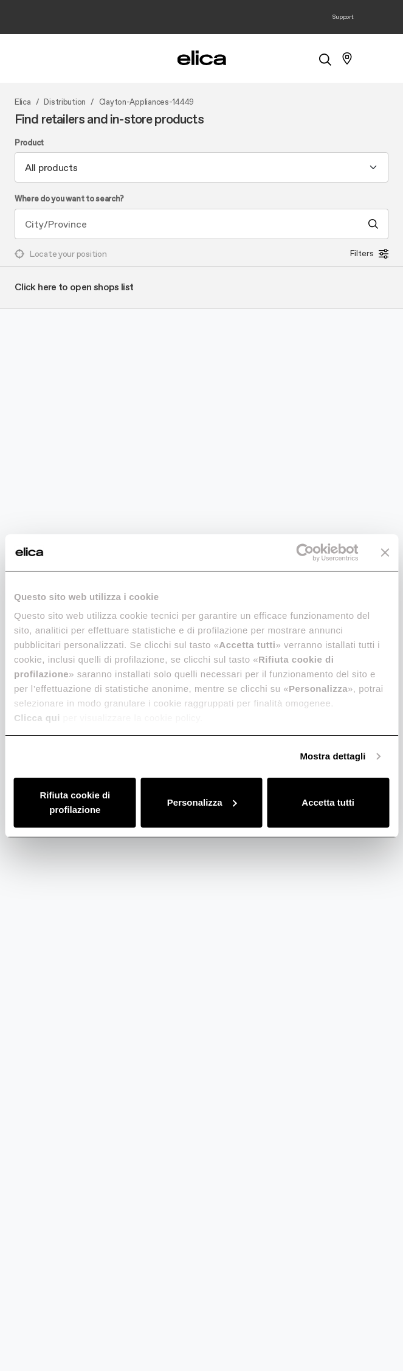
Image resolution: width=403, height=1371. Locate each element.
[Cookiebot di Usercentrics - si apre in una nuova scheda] (305, 552)
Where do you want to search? (69, 199)
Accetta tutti (327, 802)
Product (29, 143)
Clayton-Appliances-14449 (146, 102)
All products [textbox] (51, 167)
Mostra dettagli (332, 756)
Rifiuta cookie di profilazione (75, 802)
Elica (23, 102)
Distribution (65, 102)
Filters (369, 254)
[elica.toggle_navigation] (56, 58)
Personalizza (202, 802)
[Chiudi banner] (385, 552)
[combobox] (201, 167)
